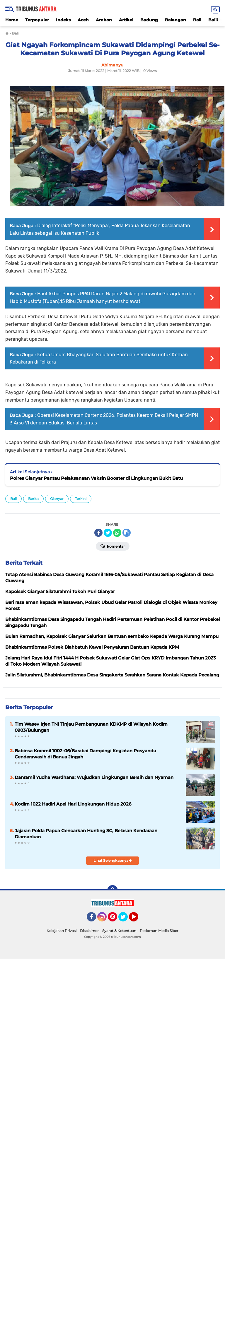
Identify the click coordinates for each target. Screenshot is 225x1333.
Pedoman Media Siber (159, 930)
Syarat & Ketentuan (119, 930)
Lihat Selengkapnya (112, 860)
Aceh (83, 20)
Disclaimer (89, 930)
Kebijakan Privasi (61, 930)
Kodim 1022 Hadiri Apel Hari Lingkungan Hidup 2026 (73, 804)
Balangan (175, 20)
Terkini (80, 498)
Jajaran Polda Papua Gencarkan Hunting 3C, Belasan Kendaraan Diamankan (86, 833)
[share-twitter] (108, 533)
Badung (149, 20)
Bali (197, 20)
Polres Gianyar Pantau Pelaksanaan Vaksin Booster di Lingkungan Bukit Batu (96, 478)
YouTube (137, 919)
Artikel (126, 20)
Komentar (112, 546)
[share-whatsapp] (117, 533)
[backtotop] (112, 890)
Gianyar (57, 498)
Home (11, 20)
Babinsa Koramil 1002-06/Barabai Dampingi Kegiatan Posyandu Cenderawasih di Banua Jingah (85, 754)
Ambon (104, 20)
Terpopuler (37, 20)
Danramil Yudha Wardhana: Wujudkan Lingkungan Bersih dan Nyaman (94, 777)
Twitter (125, 919)
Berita (33, 498)
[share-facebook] (98, 533)
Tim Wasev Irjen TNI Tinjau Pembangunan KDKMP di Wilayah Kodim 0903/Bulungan (91, 727)
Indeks (63, 20)
